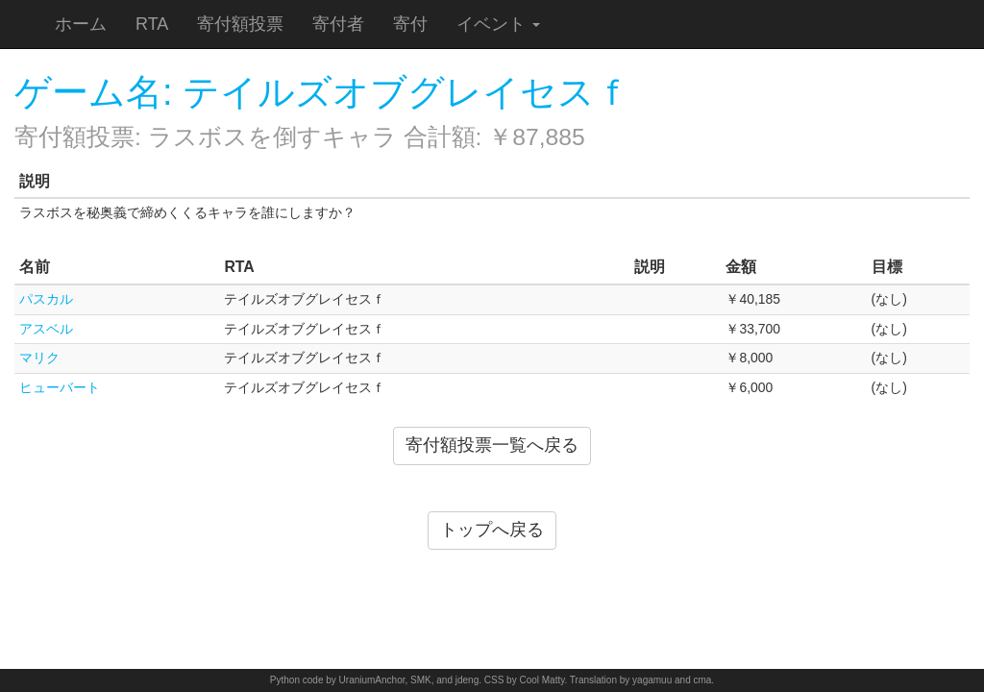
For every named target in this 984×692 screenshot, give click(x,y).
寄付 (410, 24)
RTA (151, 24)
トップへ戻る (492, 529)
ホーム (81, 24)
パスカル (46, 299)
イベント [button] (498, 24)
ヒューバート (59, 387)
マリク (39, 357)
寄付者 (338, 24)
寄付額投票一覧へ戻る (492, 445)
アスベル (46, 328)
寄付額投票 (240, 24)
